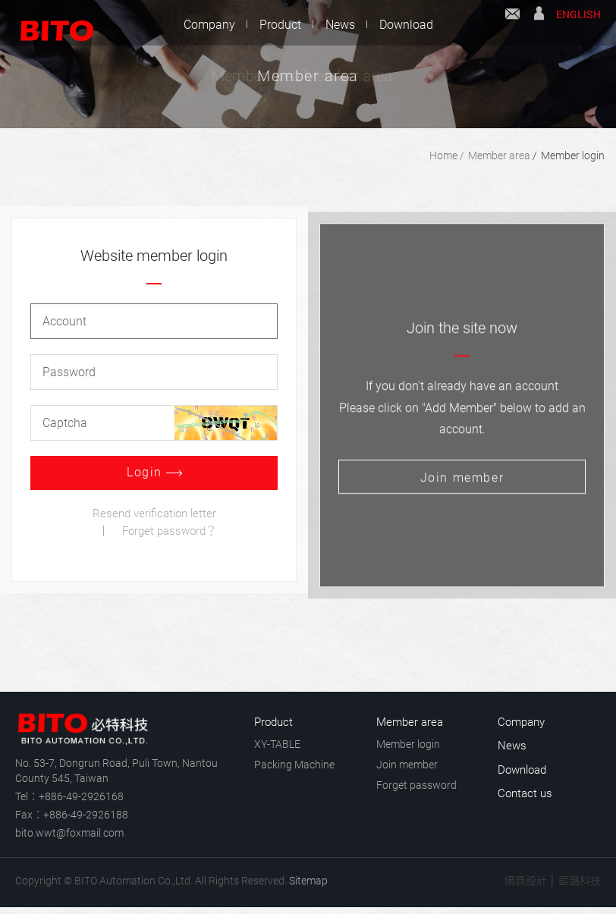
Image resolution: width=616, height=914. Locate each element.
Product (280, 24)
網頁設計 (525, 881)
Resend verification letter (154, 515)
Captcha (64, 424)
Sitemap (308, 881)
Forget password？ (169, 532)
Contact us (512, 23)
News (340, 24)
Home (443, 155)
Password (69, 373)
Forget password (416, 785)
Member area (499, 155)
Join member (407, 765)
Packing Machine (294, 765)
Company (209, 24)
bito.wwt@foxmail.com (69, 833)
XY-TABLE (277, 744)
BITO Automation (49, 22)
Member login (573, 155)
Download (406, 24)
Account (64, 323)
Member (539, 23)
